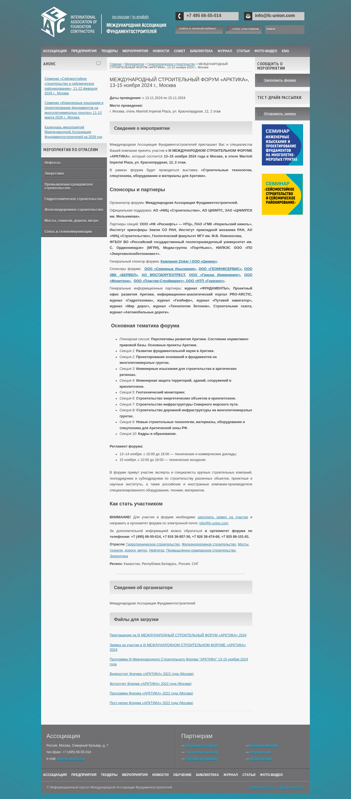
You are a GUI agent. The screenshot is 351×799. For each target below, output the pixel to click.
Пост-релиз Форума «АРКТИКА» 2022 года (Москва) (151, 703)
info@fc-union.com (275, 15)
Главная (115, 64)
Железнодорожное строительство (74, 210)
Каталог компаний (263, 745)
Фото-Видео (265, 51)
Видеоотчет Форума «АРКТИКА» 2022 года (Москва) (152, 674)
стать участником (245, 28)
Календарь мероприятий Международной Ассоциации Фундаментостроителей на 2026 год (73, 132)
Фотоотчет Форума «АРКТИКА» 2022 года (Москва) (151, 684)
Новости (161, 51)
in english (140, 17)
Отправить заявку (280, 114)
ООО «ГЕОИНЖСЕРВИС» (220, 269)
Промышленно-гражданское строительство (69, 186)
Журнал (230, 775)
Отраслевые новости (201, 752)
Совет (179, 51)
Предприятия (84, 51)
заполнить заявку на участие (223, 517)
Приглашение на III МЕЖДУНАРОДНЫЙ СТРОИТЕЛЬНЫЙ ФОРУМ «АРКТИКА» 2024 (178, 635)
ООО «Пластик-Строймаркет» (159, 281)
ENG (285, 51)
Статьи (243, 51)
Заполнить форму (280, 80)
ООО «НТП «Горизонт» (205, 281)
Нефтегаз (53, 163)
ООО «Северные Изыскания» (170, 269)
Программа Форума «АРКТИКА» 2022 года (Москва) (151, 693)
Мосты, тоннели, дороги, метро (71, 221)
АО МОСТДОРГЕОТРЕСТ (163, 275)
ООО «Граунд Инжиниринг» (214, 275)
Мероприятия (135, 51)
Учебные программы (201, 759)
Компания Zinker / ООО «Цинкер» (188, 261)
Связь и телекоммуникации (68, 231)
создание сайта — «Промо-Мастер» (276, 787)
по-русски (120, 17)
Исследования (261, 759)
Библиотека (201, 51)
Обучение (182, 775)
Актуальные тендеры (201, 745)
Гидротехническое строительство (74, 199)
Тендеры (109, 51)
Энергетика (54, 173)
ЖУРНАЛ (225, 51)
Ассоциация (55, 51)
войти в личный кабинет (197, 28)
